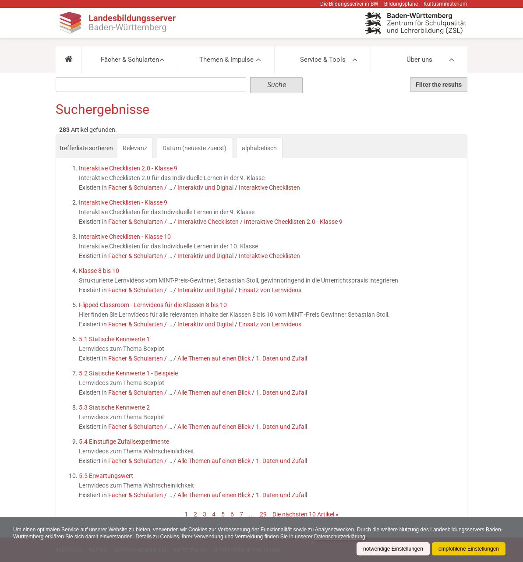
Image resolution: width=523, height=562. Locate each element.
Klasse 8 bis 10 (99, 270)
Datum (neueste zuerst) (194, 148)
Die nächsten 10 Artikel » (305, 514)
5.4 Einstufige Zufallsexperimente (124, 441)
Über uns (419, 60)
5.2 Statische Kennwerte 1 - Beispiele (128, 373)
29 (263, 514)
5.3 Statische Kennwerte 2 (114, 407)
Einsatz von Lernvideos (270, 289)
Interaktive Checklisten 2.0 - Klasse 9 (128, 168)
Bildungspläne (401, 4)
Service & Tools (323, 60)
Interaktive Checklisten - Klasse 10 (125, 236)
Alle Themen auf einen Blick (214, 358)
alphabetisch (259, 148)
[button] (68, 59)
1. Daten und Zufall (281, 358)
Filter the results (439, 84)
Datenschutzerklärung (339, 537)
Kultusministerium (445, 4)
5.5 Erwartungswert (106, 475)
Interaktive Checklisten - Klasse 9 (123, 202)
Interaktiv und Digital (205, 187)
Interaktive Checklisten (269, 187)
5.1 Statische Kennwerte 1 (114, 339)
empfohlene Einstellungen (468, 549)
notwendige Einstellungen (393, 549)
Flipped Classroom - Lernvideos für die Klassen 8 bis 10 (153, 304)
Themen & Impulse (226, 60)
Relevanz (135, 148)
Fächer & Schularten (130, 60)
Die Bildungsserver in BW (349, 4)
